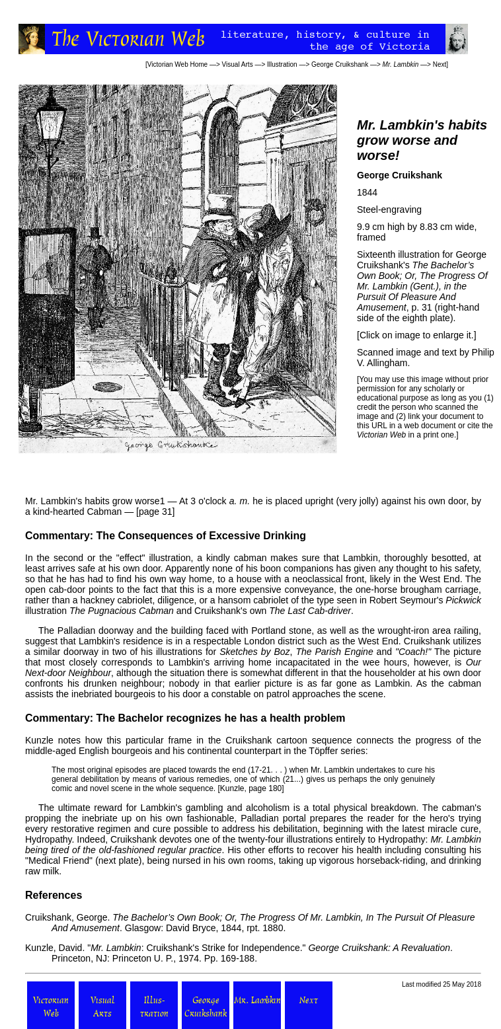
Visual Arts (237, 64)
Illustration (282, 64)
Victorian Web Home (177, 64)
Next (440, 64)
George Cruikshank (339, 64)
